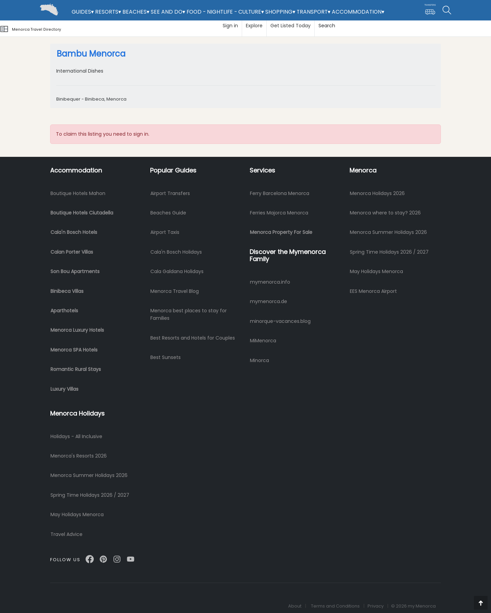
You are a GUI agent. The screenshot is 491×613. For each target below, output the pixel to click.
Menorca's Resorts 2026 (78, 455)
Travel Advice (66, 534)
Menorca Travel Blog (174, 291)
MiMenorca (263, 340)
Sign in (230, 25)
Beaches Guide (168, 212)
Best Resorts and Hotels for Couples (192, 337)
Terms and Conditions (335, 606)
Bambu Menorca (91, 53)
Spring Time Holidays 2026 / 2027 (389, 252)
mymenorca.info (270, 282)
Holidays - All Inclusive (76, 436)
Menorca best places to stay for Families (188, 314)
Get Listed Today (290, 25)
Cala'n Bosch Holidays (176, 252)
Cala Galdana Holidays (177, 271)
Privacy (376, 606)
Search (326, 25)
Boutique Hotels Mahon (77, 193)
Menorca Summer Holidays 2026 (388, 232)
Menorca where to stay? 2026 (385, 212)
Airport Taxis (164, 232)
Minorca (259, 360)
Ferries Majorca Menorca (279, 212)
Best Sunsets (165, 357)
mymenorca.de (268, 301)
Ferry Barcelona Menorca (279, 193)
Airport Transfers (170, 193)
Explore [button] (254, 25)
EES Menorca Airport (373, 291)
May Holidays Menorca (376, 271)
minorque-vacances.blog (280, 321)
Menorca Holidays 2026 (377, 193)
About (294, 606)
